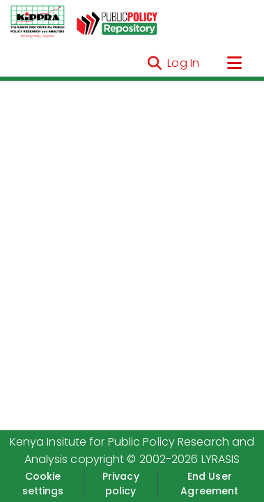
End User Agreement (209, 483)
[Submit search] (154, 63)
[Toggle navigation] (234, 63)
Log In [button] (184, 63)
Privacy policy (120, 483)
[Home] (37, 22)
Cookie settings (42, 483)
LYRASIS (220, 459)
